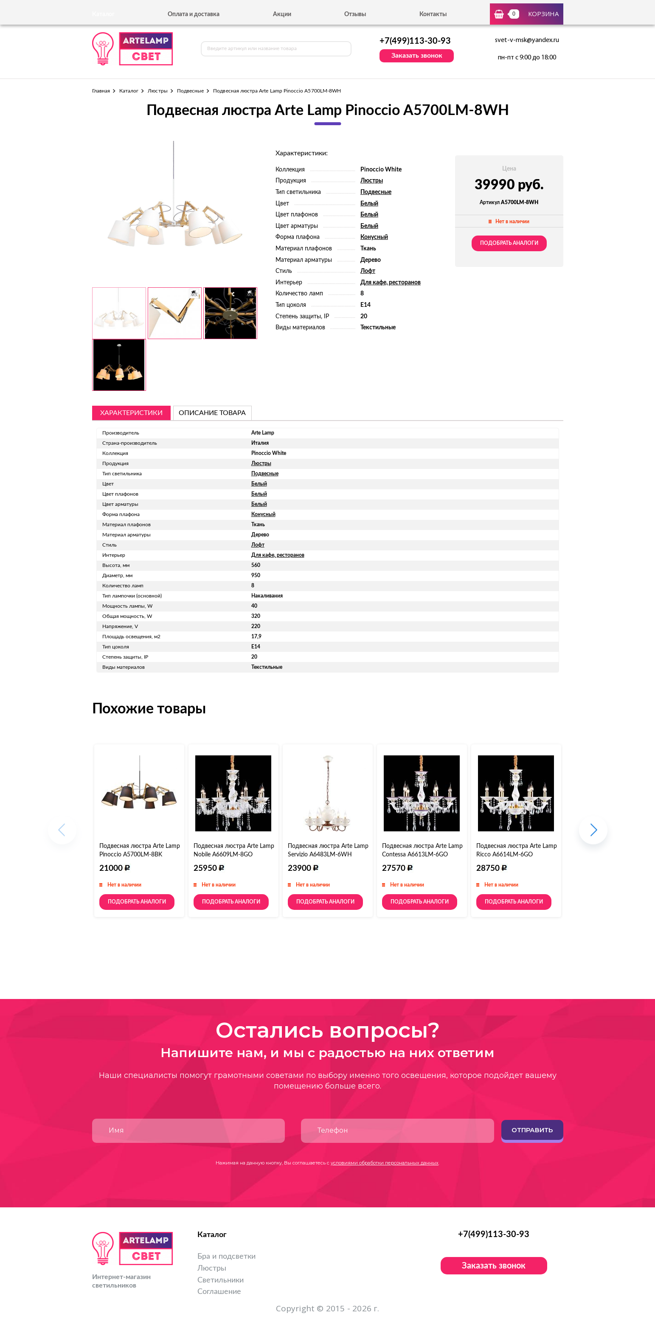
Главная (101, 90)
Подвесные (190, 90)
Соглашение (219, 1292)
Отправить (532, 1130)
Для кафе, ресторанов (390, 283)
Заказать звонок (416, 55)
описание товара (212, 413)
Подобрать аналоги (509, 243)
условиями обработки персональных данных (385, 1163)
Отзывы (355, 14)
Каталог (128, 90)
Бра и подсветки (226, 1256)
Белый (369, 204)
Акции (282, 14)
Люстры (157, 90)
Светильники (220, 1280)
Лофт (367, 271)
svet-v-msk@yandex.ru (527, 40)
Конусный (374, 237)
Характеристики (131, 413)
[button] (593, 835)
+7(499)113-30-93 (415, 41)
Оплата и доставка (193, 14)
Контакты (433, 14)
